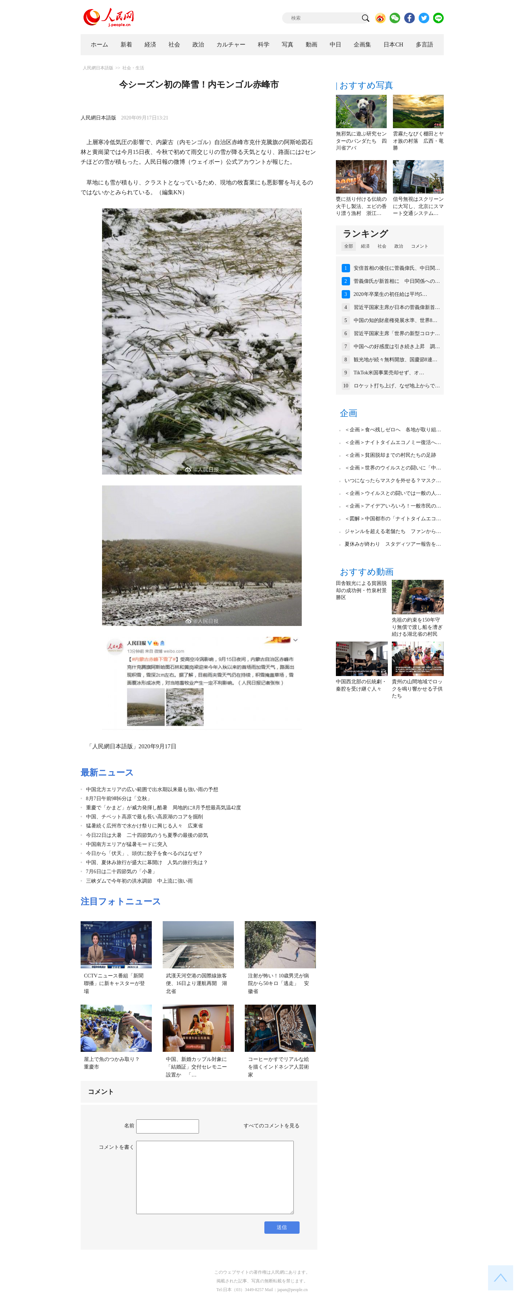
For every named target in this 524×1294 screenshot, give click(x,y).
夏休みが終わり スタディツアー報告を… (393, 544)
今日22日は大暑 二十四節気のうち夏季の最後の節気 (147, 835)
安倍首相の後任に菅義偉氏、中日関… (397, 268)
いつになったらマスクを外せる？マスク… (393, 480)
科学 (263, 44)
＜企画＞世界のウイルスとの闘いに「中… (393, 468)
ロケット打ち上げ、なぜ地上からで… (397, 385)
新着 (126, 44)
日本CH (393, 44)
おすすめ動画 (367, 572)
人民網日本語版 (98, 67)
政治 (198, 44)
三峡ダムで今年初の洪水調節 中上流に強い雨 (139, 881)
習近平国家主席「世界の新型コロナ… (397, 333)
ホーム (99, 44)
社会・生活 (133, 67)
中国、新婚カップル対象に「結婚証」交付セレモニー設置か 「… (196, 1067)
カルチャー (230, 44)
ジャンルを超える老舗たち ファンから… (393, 531)
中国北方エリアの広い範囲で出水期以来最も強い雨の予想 (152, 789)
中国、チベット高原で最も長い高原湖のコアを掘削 (144, 816)
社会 (174, 44)
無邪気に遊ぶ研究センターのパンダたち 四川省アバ (361, 141)
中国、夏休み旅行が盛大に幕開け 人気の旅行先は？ (147, 862)
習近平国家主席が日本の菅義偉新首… (397, 307)
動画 (311, 44)
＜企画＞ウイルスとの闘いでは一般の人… (393, 493)
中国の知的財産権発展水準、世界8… (396, 320)
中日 (335, 44)
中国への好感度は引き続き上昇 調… (397, 346)
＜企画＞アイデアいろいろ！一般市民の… (393, 506)
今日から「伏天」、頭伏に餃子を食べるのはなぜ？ (144, 853)
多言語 (424, 44)
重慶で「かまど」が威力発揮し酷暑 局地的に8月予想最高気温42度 (163, 807)
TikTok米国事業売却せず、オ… (389, 372)
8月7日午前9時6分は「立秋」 (119, 798)
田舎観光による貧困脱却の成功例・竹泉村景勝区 (361, 590)
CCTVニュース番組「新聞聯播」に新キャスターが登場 (114, 983)
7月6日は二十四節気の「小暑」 (121, 871)
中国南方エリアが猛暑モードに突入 (126, 844)
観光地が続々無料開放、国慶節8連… (396, 359)
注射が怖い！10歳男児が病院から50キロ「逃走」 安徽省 (278, 983)
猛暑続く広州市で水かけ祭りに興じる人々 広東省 (144, 826)
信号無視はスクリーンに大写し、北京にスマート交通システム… (418, 206)
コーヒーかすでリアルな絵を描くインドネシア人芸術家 (278, 1067)
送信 (282, 1227)
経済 (150, 44)
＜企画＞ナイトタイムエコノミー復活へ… (393, 442)
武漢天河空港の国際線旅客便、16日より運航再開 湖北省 (196, 983)
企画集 (362, 44)
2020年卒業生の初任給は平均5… (390, 294)
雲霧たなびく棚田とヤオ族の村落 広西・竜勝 (418, 141)
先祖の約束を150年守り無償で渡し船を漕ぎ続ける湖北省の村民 (417, 627)
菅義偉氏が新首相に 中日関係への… (397, 281)
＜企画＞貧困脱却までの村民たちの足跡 (390, 455)
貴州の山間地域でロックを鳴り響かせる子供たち (417, 689)
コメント (419, 246)
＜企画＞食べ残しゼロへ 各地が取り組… (393, 429)
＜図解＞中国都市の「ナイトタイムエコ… (393, 518)
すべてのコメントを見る (272, 1125)
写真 (287, 44)
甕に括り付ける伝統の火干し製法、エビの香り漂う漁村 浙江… (361, 206)
